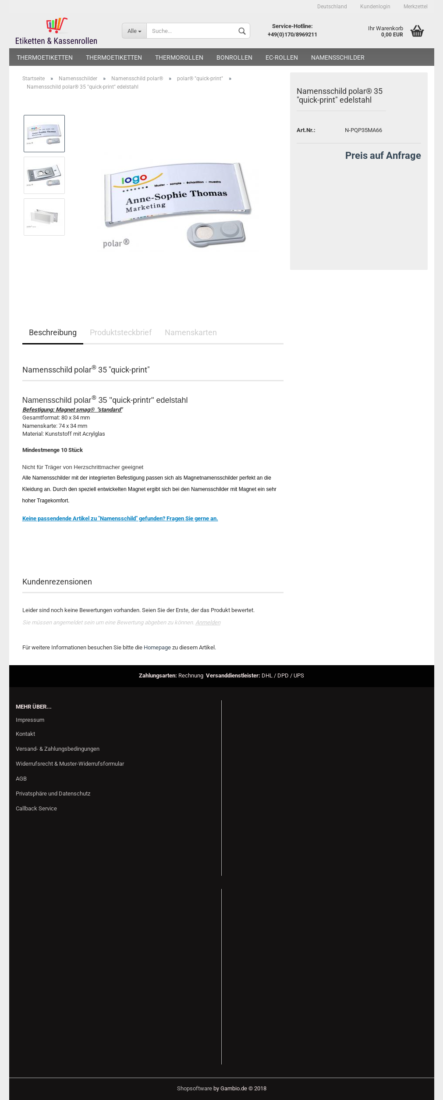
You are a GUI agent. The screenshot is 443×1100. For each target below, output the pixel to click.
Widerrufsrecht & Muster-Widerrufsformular (70, 763)
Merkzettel (416, 7)
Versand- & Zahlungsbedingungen (57, 748)
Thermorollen (179, 57)
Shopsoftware (194, 1088)
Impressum (30, 720)
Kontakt (25, 734)
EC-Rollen (282, 57)
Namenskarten (191, 332)
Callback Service (36, 808)
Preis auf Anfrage (383, 155)
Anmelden (207, 622)
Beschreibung (53, 332)
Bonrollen (234, 57)
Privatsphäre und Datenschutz (53, 793)
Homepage (157, 647)
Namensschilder (338, 57)
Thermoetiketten (45, 57)
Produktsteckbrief (121, 332)
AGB (21, 778)
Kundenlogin (375, 7)
